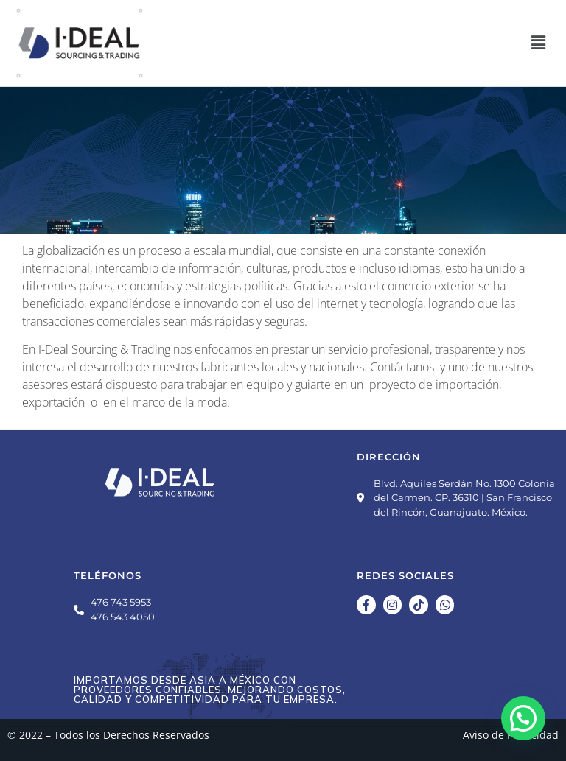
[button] (538, 43)
